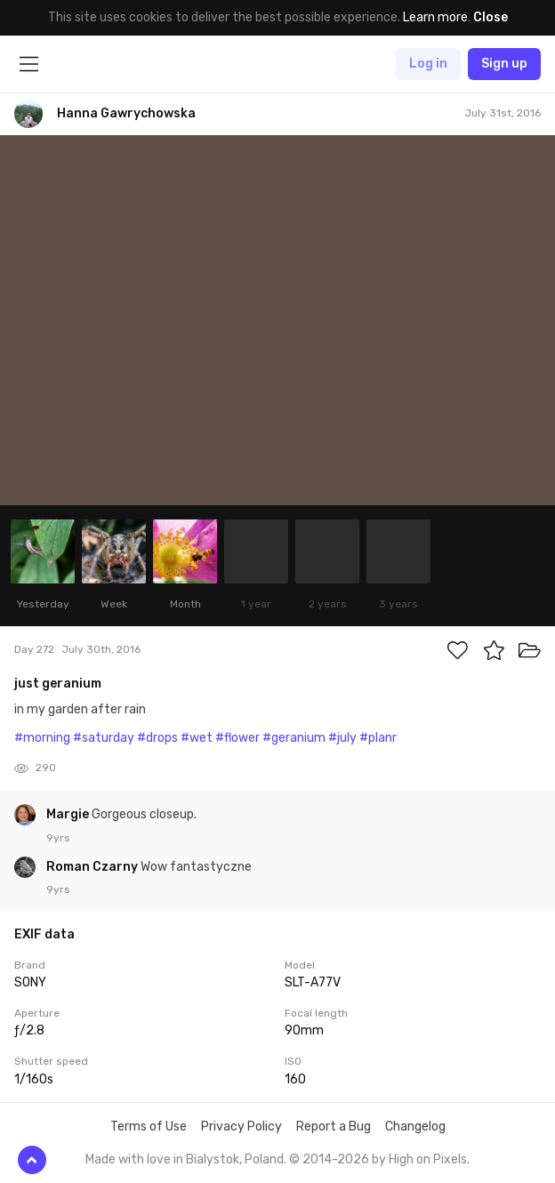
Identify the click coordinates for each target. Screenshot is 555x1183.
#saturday (103, 737)
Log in (428, 63)
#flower (237, 737)
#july (342, 737)
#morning (42, 737)
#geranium (294, 737)
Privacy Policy (241, 1126)
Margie (69, 814)
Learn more (435, 17)
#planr (378, 737)
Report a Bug (333, 1126)
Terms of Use (148, 1126)
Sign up (504, 63)
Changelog (415, 1126)
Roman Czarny (93, 866)
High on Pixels (428, 1159)
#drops (157, 737)
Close (490, 17)
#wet (197, 737)
